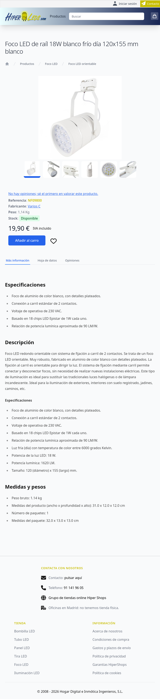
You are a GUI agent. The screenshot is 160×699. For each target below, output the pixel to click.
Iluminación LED (27, 673)
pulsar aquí (73, 577)
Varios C (34, 206)
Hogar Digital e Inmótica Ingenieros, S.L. (91, 691)
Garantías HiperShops (109, 664)
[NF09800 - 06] (128, 169)
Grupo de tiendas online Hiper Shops (77, 597)
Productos (58, 16)
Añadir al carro (27, 240)
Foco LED (51, 64)
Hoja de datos (47, 260)
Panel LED (22, 648)
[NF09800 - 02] (51, 169)
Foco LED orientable (82, 64)
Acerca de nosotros (107, 631)
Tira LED (20, 656)
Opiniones (72, 260)
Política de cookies (106, 673)
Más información (17, 260)
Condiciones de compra (110, 639)
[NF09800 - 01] (32, 169)
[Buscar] (106, 16)
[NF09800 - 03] (70, 169)
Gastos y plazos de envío (111, 648)
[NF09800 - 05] (108, 169)
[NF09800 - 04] (89, 169)
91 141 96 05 (74, 587)
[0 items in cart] (154, 16)
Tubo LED (21, 639)
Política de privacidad (109, 656)
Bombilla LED (24, 631)
